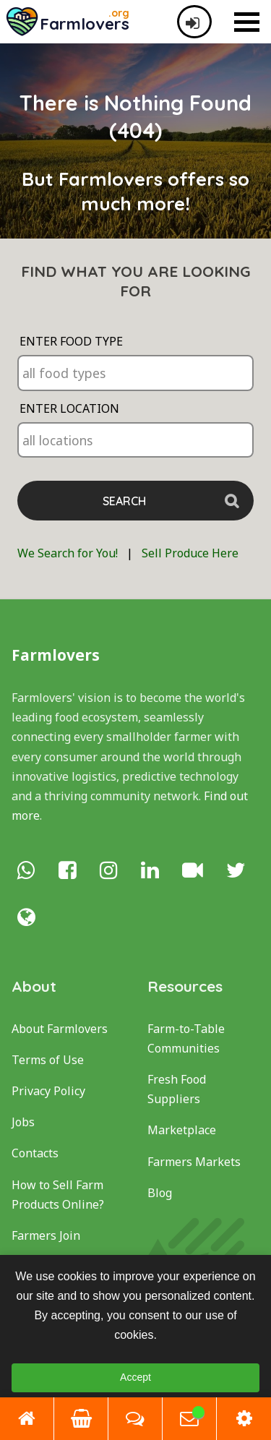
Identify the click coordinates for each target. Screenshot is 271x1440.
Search (124, 501)
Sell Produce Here (190, 553)
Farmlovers (56, 655)
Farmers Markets (194, 1162)
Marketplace (181, 1130)
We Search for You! (67, 553)
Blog (159, 1193)
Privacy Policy (48, 1091)
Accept (135, 1377)
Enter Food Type (71, 341)
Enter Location (69, 408)
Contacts (35, 1153)
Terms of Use (48, 1060)
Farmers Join (46, 1235)
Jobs (23, 1122)
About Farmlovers (60, 1029)
